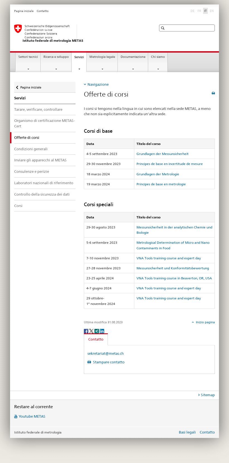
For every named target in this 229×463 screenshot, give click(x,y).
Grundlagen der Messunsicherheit (163, 154)
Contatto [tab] (95, 339)
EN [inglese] (212, 10)
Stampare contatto (108, 362)
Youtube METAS (32, 416)
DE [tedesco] (193, 10)
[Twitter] (91, 331)
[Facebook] (86, 331)
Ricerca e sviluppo (56, 57)
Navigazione (98, 84)
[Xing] (97, 331)
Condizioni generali (31, 149)
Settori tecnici (28, 57)
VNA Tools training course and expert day (169, 258)
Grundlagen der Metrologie (158, 174)
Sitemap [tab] (208, 395)
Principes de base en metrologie (161, 184)
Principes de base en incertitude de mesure (170, 164)
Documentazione (133, 57)
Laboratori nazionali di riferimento (43, 183)
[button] (163, 28)
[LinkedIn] (102, 331)
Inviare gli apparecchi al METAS (40, 160)
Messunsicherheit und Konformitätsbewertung (173, 268)
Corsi (18, 205)
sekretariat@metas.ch (105, 353)
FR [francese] (200, 10)
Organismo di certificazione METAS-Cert (44, 123)
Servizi (80, 58)
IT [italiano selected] (205, 11)
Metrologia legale (102, 57)
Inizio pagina (205, 322)
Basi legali (187, 432)
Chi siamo (158, 57)
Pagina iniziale (24, 11)
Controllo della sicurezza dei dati (42, 194)
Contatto (42, 11)
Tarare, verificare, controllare (38, 109)
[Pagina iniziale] (79, 33)
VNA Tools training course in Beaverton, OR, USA (174, 278)
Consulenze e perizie (31, 171)
